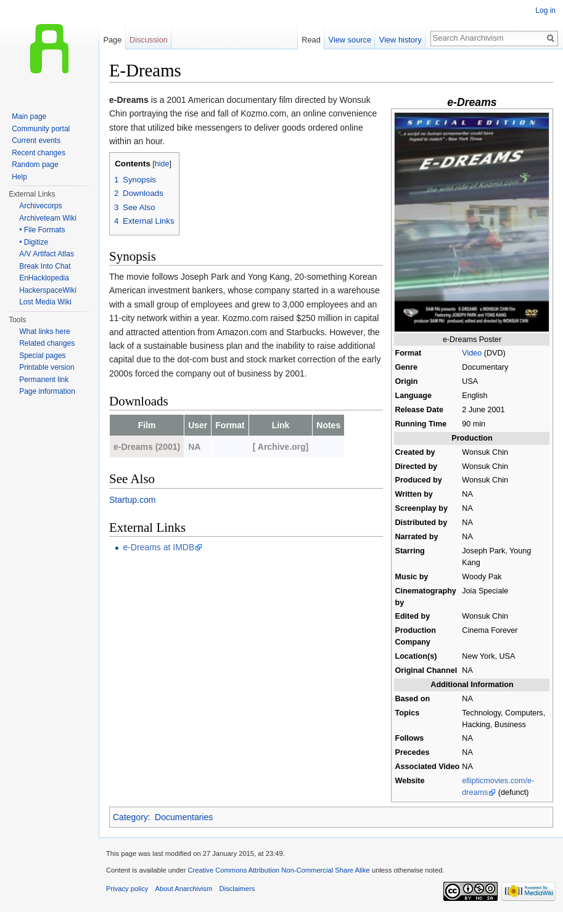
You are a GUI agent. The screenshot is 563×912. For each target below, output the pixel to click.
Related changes (47, 343)
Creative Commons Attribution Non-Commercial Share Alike (278, 870)
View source (350, 39)
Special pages (42, 355)
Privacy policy (127, 888)
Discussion (148, 39)
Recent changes (38, 153)
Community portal (41, 128)
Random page (35, 164)
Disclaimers (237, 888)
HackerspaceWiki (47, 290)
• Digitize (33, 242)
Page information (47, 391)
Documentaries (184, 817)
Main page (29, 116)
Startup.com (132, 500)
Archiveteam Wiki (47, 218)
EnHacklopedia (44, 278)
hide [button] (162, 164)
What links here (44, 331)
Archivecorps (40, 206)
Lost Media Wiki (45, 302)
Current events (36, 140)
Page (112, 39)
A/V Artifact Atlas (46, 254)
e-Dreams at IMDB (158, 547)
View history (400, 39)
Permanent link (43, 379)
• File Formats (42, 230)
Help (19, 177)
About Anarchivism (184, 888)
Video (472, 353)
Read (311, 39)
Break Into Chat (44, 266)
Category (130, 817)
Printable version (46, 367)
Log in (545, 10)
